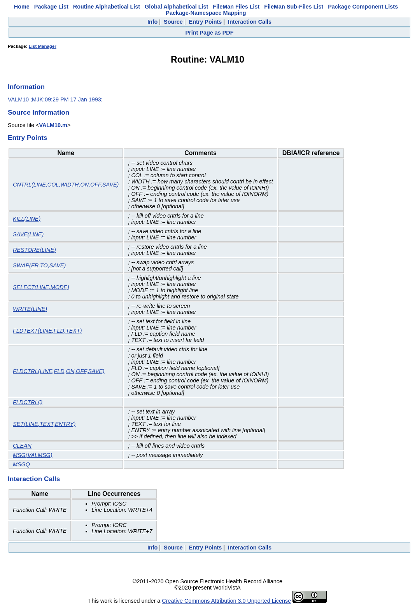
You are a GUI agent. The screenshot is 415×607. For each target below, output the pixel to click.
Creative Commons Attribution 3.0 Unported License (226, 601)
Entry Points (205, 22)
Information (26, 87)
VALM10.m (53, 125)
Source (173, 22)
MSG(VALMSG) (33, 455)
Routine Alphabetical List (106, 6)
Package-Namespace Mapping (206, 13)
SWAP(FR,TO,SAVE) (39, 265)
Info (152, 22)
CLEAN (22, 446)
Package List (51, 6)
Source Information (38, 112)
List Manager (42, 46)
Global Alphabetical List (176, 6)
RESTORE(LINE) (34, 250)
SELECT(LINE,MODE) (41, 287)
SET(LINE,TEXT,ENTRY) (44, 424)
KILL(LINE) (26, 219)
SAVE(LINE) (28, 234)
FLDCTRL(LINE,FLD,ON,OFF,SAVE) (59, 371)
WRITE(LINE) (30, 309)
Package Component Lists (363, 6)
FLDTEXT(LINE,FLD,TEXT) (47, 331)
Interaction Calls (249, 22)
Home (22, 6)
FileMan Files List (236, 6)
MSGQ (21, 464)
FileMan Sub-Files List (293, 6)
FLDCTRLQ (27, 402)
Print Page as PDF (210, 33)
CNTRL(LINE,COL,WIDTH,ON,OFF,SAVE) (66, 184)
